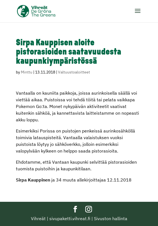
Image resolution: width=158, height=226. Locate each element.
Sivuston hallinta (110, 218)
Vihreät (38, 218)
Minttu (26, 72)
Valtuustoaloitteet (74, 72)
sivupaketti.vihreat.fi (69, 218)
